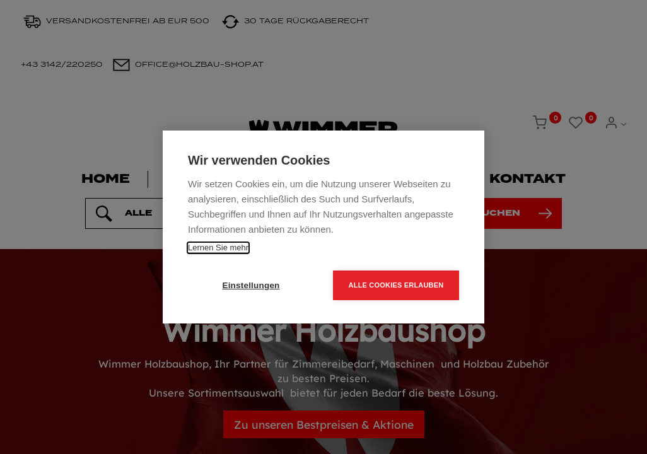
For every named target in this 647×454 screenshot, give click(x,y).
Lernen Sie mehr (218, 247)
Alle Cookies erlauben (396, 285)
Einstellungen (250, 285)
